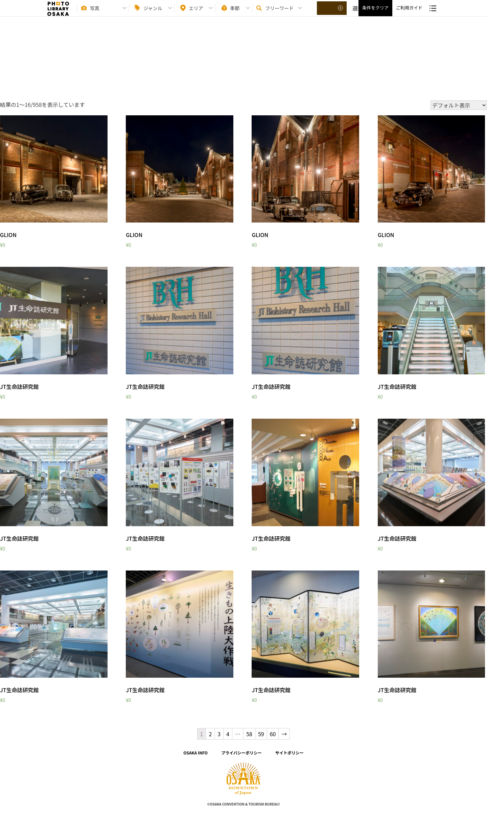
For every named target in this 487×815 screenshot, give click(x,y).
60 (273, 734)
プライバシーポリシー (241, 752)
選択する (332, 14)
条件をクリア (375, 13)
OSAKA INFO (195, 752)
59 (261, 734)
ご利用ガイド (409, 13)
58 (249, 734)
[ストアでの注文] (459, 105)
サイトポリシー (289, 752)
